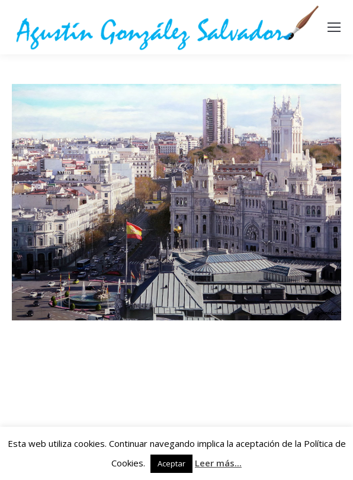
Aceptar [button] (171, 463)
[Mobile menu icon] (334, 27)
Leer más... (218, 463)
